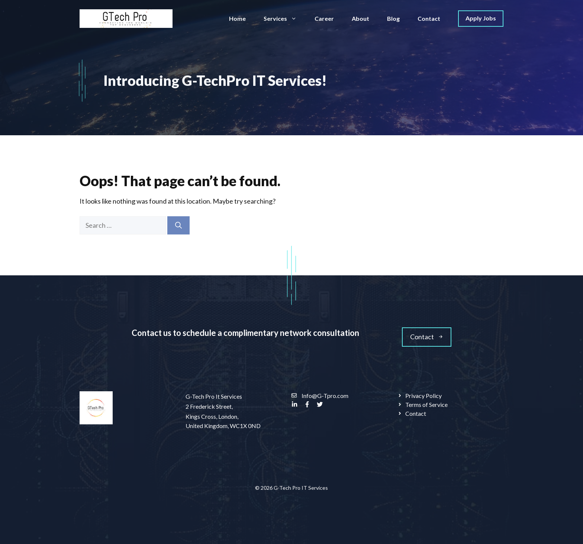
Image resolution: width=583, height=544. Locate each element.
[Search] (178, 225)
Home (237, 18)
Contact (429, 18)
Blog (393, 18)
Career (324, 18)
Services (285, 18)
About (360, 18)
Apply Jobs (481, 18)
